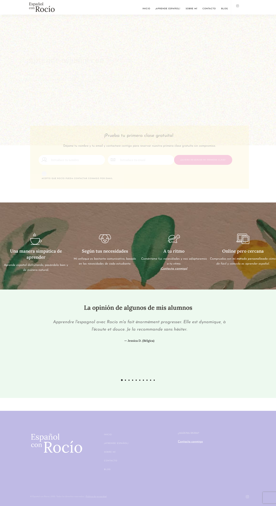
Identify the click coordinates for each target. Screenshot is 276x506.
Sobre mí (191, 9)
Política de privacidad (96, 497)
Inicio (146, 9)
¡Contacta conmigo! (173, 268)
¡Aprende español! (168, 9)
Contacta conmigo (190, 441)
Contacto (209, 9)
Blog (224, 9)
